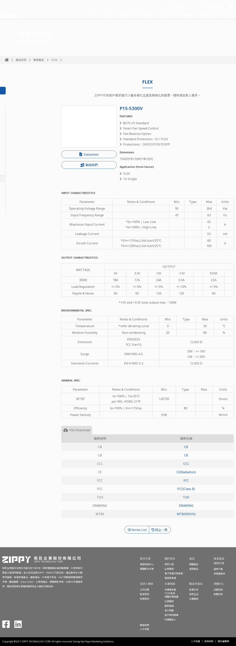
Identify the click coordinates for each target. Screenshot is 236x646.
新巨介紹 (169, 564)
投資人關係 (159, 15)
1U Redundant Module (21, 134)
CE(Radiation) (186, 472)
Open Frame (13, 203)
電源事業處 (170, 578)
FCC (186, 480)
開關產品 (193, 564)
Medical (10, 210)
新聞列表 (218, 594)
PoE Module (13, 122)
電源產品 (38, 60)
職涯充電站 (204, 15)
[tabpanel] (147, 480)
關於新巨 (117, 15)
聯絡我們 (226, 15)
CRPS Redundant (16, 115)
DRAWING (186, 506)
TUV (186, 497)
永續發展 (182, 15)
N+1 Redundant (16, 159)
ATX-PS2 (11, 197)
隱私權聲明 (223, 641)
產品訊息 (96, 15)
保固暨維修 (219, 573)
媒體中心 (137, 15)
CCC (186, 464)
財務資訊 (144, 598)
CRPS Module (14, 109)
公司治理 (144, 589)
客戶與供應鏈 (171, 615)
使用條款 (208, 641)
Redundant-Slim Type (20, 140)
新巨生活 (193, 594)
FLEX (54, 60)
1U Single (11, 185)
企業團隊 (169, 568)
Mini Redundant (16, 166)
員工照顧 (169, 610)
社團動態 (193, 598)
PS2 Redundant (15, 172)
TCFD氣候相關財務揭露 (171, 595)
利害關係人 (170, 619)
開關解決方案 (147, 568)
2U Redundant (15, 153)
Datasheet (89, 154)
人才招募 (195, 641)
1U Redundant (15, 128)
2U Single (11, 191)
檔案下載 (218, 569)
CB (186, 447)
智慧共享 (193, 589)
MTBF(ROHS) (186, 514)
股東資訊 (144, 594)
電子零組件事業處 (174, 573)
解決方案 (76, 15)
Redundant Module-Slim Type (26, 147)
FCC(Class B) (186, 489)
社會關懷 (169, 601)
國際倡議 (169, 605)
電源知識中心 (147, 564)
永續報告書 (170, 589)
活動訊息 (218, 589)
